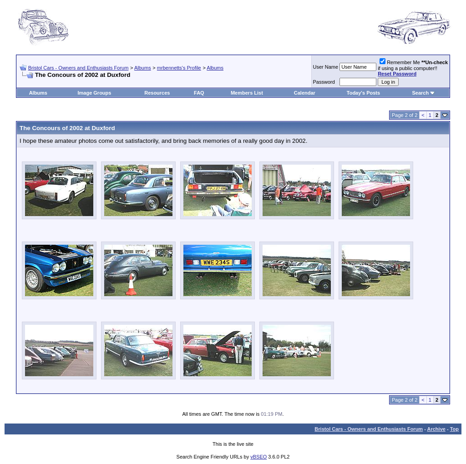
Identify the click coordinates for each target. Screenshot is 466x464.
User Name (326, 67)
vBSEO (258, 456)
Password (324, 82)
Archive (436, 429)
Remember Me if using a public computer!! (413, 68)
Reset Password (397, 73)
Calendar (304, 93)
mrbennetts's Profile (179, 68)
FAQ (199, 93)
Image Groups (94, 93)
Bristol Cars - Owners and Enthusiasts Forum (78, 68)
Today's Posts (363, 93)
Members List (247, 93)
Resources (157, 93)
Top (454, 429)
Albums (142, 68)
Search (420, 93)
